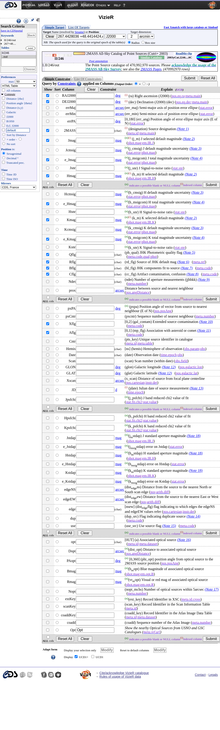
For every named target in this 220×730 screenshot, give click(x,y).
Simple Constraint (57, 79)
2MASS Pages (150, 69)
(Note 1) (183, 129)
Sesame (79, 32)
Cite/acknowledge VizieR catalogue (124, 673)
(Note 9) (204, 279)
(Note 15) (169, 526)
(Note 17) (211, 589)
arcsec (119, 108)
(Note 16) (184, 540)
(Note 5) (189, 252)
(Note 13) (196, 388)
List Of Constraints (87, 79)
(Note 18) (194, 436)
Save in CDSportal (12, 30)
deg (117, 95)
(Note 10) (206, 322)
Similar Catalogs (151, 57)
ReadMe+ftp (184, 53)
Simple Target (54, 27)
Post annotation (98, 61)
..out (18, 57)
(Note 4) (196, 158)
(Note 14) (193, 516)
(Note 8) (192, 274)
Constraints (69, 83)
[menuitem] (10, 5)
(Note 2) (189, 139)
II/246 (18, 53)
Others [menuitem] (101, 5)
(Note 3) (195, 148)
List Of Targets (78, 27)
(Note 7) (186, 268)
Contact (200, 675)
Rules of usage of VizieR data (120, 676)
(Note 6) (183, 262)
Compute (10, 94)
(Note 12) (169, 367)
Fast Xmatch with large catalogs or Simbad (191, 27)
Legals (213, 675)
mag (118, 140)
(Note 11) (204, 330)
